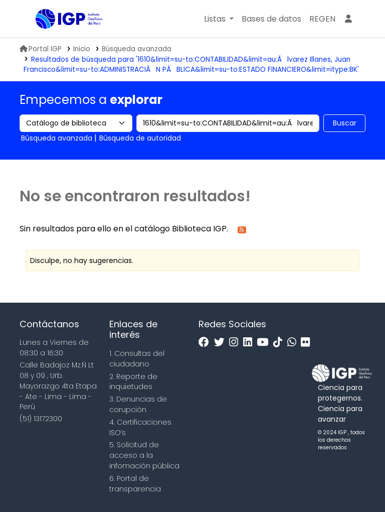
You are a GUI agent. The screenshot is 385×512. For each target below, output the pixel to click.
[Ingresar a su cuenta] (348, 19)
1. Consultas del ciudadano (136, 358)
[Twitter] (222, 342)
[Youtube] (265, 342)
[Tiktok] (280, 342)
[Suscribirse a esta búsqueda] (242, 229)
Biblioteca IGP (61, 39)
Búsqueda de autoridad (140, 138)
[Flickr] (308, 342)
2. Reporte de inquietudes (133, 381)
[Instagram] (236, 342)
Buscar (344, 123)
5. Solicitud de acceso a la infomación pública (144, 455)
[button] (219, 19)
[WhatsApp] (294, 342)
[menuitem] (322, 19)
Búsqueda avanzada (136, 49)
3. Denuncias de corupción (138, 404)
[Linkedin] (250, 342)
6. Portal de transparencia (135, 483)
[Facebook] (206, 342)
